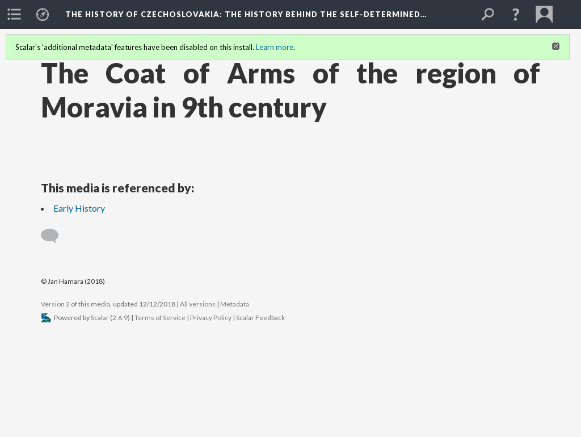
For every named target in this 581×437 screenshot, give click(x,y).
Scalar (100, 317)
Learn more (274, 47)
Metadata (234, 304)
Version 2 (55, 304)
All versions (198, 304)
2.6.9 (120, 317)
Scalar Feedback (260, 317)
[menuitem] (14, 14)
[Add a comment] (55, 236)
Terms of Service (160, 317)
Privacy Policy (210, 317)
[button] (516, 14)
